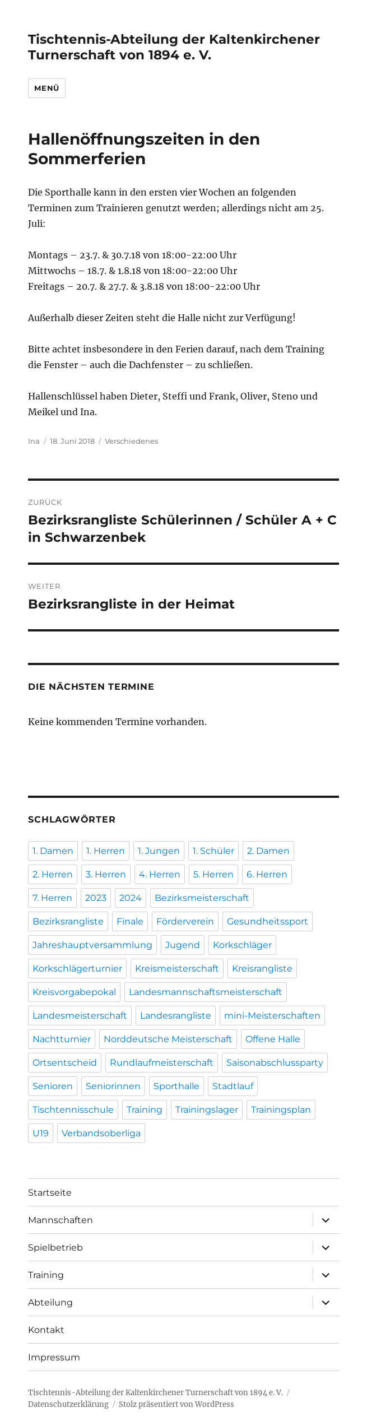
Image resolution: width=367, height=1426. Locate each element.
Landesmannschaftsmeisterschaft (205, 992)
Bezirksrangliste (68, 921)
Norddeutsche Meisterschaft (168, 1039)
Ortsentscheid (64, 1062)
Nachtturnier (61, 1039)
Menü (46, 87)
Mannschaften (60, 1220)
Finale (130, 921)
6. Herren (267, 874)
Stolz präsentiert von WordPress (176, 1404)
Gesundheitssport (267, 921)
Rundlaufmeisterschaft (161, 1062)
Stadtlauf (232, 1086)
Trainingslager (206, 1109)
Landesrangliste (175, 1015)
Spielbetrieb (55, 1247)
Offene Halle (272, 1039)
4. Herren (159, 874)
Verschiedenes (131, 440)
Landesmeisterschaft (79, 1015)
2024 (130, 898)
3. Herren (106, 874)
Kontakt (46, 1330)
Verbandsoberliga (101, 1133)
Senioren (52, 1086)
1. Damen (52, 851)
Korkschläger (242, 945)
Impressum (54, 1357)
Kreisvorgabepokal (74, 992)
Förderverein (185, 921)
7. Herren (52, 898)
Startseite (50, 1192)
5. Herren (213, 874)
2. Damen (268, 851)
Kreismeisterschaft (177, 968)
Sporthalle (176, 1086)
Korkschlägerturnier (77, 968)
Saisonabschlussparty (274, 1062)
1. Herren (105, 851)
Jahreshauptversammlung (92, 945)
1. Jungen (159, 851)
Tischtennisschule (73, 1109)
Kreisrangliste (262, 968)
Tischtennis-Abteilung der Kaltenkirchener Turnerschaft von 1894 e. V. (174, 47)
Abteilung (50, 1302)
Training (144, 1109)
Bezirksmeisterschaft (202, 898)
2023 (95, 898)
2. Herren (52, 874)
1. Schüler (213, 851)
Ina (34, 440)
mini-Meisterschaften (272, 1015)
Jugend (182, 945)
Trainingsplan (281, 1109)
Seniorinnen (113, 1086)
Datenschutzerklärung (68, 1404)
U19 (40, 1133)
